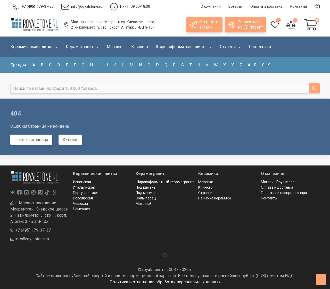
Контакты (269, 198)
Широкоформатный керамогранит (165, 182)
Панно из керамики (214, 198)
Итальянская (84, 187)
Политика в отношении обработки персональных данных (165, 281)
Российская (83, 198)
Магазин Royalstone (278, 182)
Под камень (146, 187)
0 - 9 (266, 65)
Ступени (205, 193)
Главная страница (31, 139)
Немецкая (81, 209)
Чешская (80, 204)
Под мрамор (146, 193)
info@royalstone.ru (29, 239)
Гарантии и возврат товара (284, 193)
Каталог (70, 139)
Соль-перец (146, 198)
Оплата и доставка (277, 187)
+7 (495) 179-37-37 (30, 230)
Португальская (85, 193)
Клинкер (205, 187)
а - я (252, 65)
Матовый (143, 204)
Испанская (82, 182)
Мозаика (205, 182)
